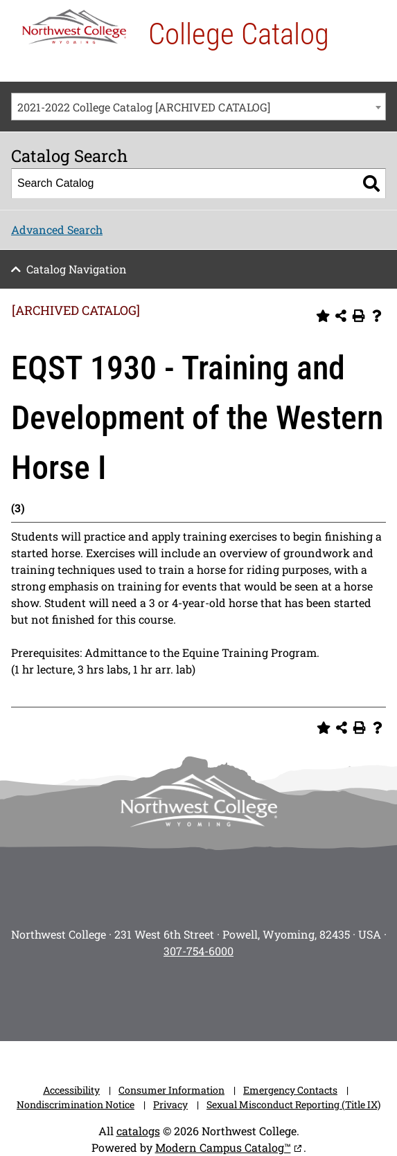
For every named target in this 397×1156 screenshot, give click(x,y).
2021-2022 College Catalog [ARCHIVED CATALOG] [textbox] (143, 107)
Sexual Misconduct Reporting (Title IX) (293, 1104)
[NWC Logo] (74, 27)
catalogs (138, 1130)
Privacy (170, 1104)
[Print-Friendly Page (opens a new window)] (359, 315)
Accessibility (71, 1089)
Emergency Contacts (290, 1089)
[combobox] (198, 106)
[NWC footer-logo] (198, 800)
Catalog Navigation (76, 269)
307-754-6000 (198, 950)
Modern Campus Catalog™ (223, 1147)
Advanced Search (57, 229)
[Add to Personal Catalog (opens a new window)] (322, 315)
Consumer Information (171, 1089)
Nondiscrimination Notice (75, 1104)
